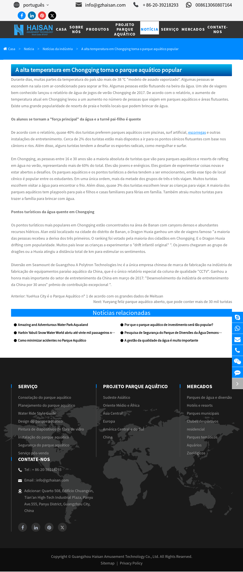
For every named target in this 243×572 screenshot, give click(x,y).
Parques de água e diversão (209, 398)
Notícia (29, 49)
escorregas (197, 132)
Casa (11, 49)
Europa (111, 421)
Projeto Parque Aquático (135, 387)
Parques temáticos (202, 437)
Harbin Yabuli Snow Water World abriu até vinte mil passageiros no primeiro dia (66, 333)
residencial (196, 429)
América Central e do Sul (125, 429)
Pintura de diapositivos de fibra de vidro (51, 429)
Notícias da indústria (58, 49)
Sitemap (108, 563)
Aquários (194, 445)
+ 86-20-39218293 (155, 5)
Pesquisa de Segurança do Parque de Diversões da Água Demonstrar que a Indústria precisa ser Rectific (173, 333)
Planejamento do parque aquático (46, 406)
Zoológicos (196, 453)
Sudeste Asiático (118, 398)
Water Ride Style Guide (37, 414)
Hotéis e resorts (199, 406)
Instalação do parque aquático (43, 437)
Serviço (27, 387)
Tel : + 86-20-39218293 (39, 470)
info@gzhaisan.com (101, 5)
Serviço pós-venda (33, 453)
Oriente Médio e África (123, 406)
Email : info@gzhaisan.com (43, 480)
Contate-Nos (33, 459)
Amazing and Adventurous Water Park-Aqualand (53, 325)
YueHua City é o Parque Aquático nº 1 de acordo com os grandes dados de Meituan (94, 296)
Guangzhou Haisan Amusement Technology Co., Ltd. (115, 557)
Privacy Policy (131, 563)
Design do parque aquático (40, 421)
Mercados (199, 387)
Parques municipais (203, 414)
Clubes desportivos (202, 421)
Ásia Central (114, 414)
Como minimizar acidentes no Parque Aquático (52, 340)
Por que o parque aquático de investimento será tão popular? (168, 325)
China (109, 437)
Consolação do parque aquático (44, 398)
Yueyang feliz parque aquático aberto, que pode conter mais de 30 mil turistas (167, 302)
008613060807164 (209, 5)
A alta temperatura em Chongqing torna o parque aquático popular (129, 49)
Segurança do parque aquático (43, 445)
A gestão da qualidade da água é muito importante (161, 340)
